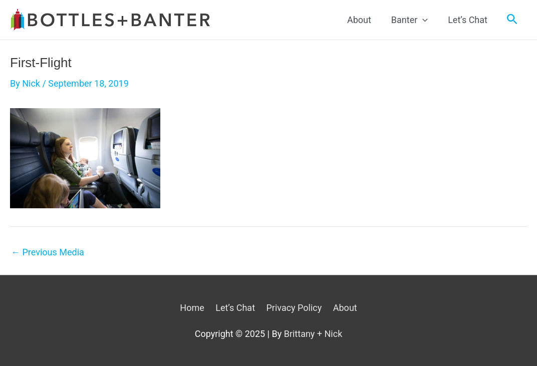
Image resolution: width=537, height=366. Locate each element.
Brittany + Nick (313, 333)
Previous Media (47, 252)
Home (192, 307)
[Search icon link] (512, 20)
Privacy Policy (294, 307)
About (345, 307)
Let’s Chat (235, 307)
